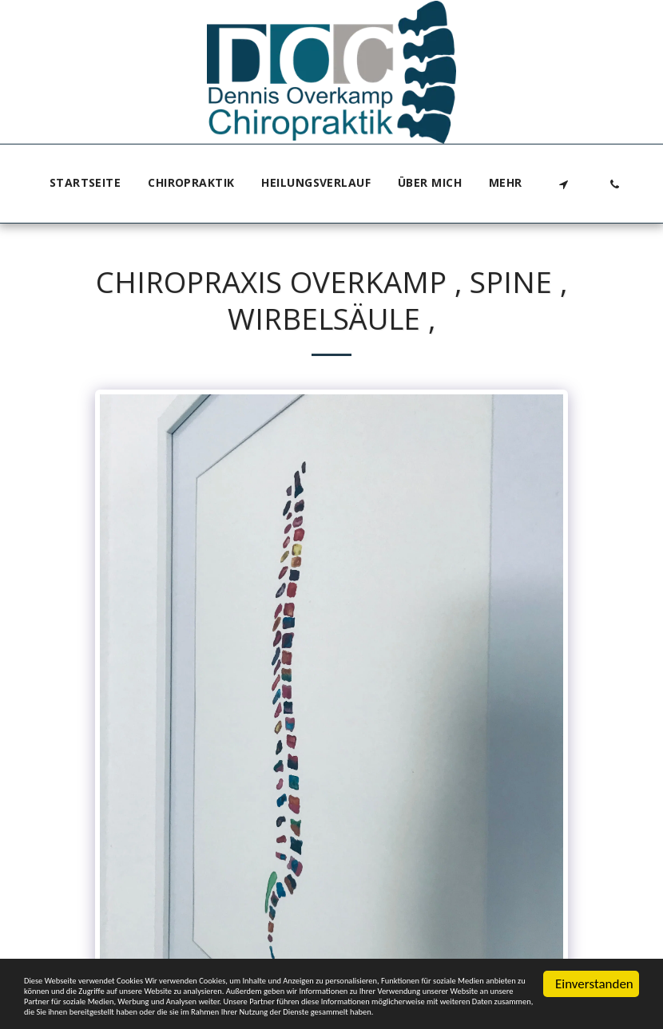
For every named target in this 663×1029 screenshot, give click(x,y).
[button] (563, 184)
